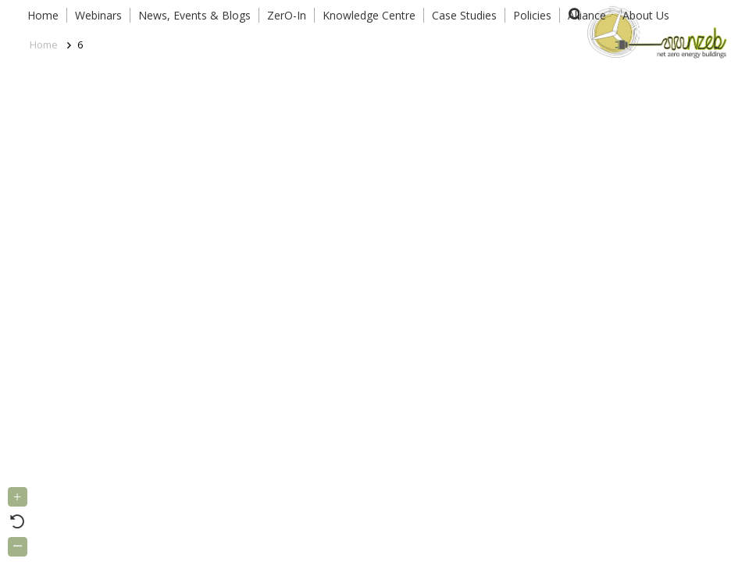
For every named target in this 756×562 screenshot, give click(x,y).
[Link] (654, 31)
